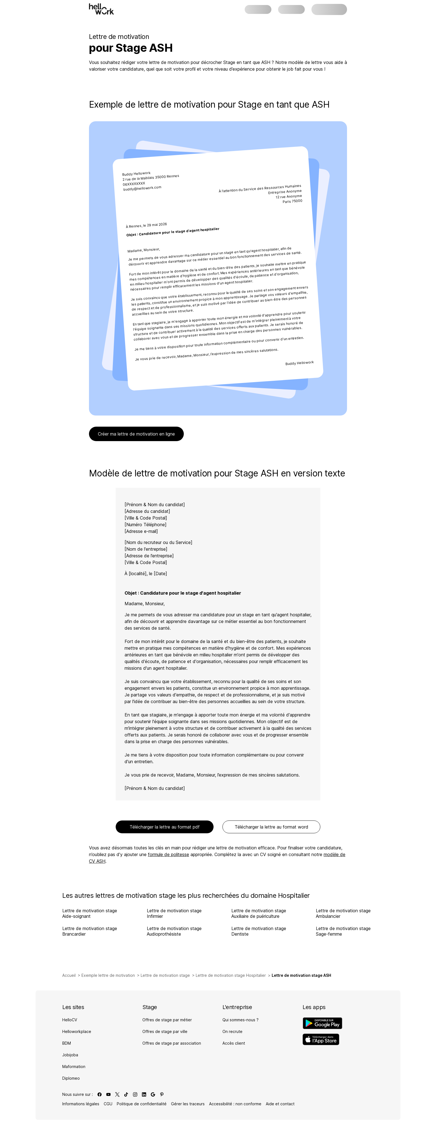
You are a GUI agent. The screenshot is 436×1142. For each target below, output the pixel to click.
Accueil (69, 975)
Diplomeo (71, 1078)
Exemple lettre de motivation (108, 975)
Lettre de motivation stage (165, 975)
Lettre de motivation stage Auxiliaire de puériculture (258, 913)
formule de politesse (168, 854)
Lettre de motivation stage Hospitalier (231, 975)
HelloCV (69, 1019)
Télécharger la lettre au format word (271, 827)
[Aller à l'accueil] (101, 8)
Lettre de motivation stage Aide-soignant (89, 913)
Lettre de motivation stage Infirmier (174, 913)
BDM (66, 1043)
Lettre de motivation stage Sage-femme (343, 931)
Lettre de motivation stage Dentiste (258, 931)
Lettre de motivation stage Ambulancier (343, 913)
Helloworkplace (76, 1031)
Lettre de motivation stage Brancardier (89, 931)
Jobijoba (70, 1054)
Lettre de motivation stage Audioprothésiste (174, 931)
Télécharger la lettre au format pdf (165, 827)
